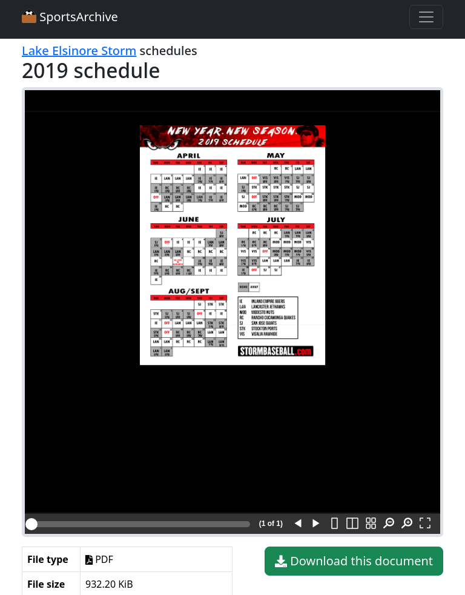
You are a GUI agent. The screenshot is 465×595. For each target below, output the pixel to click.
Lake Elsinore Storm (79, 50)
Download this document (354, 561)
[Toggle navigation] (426, 17)
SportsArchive (70, 16)
